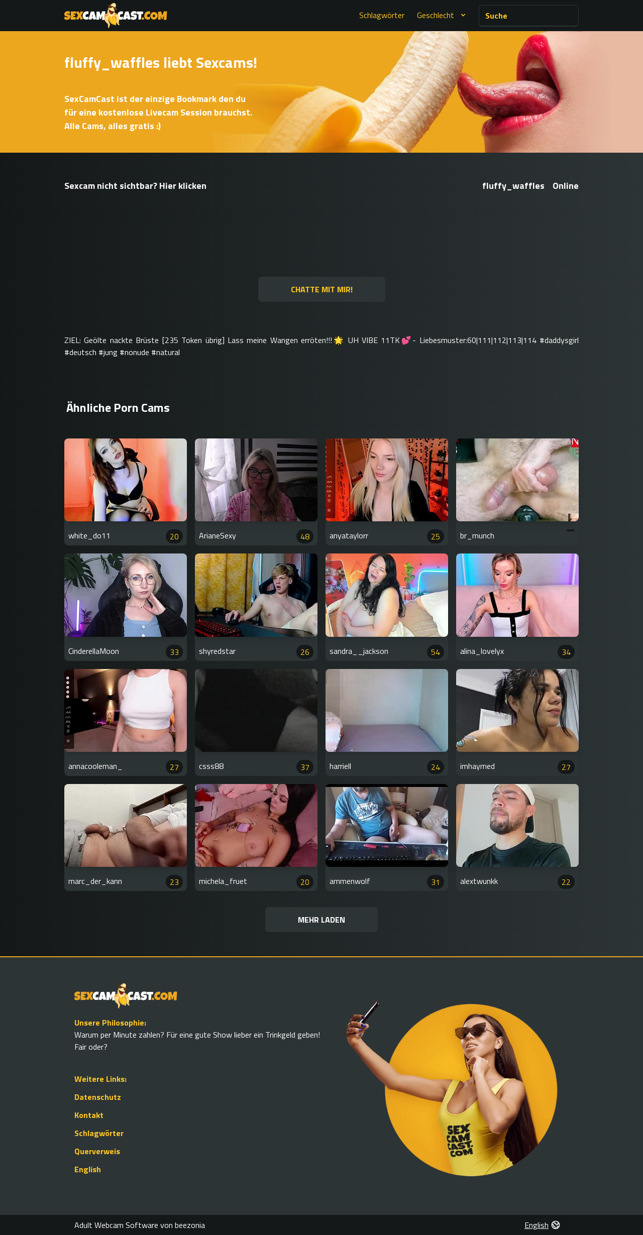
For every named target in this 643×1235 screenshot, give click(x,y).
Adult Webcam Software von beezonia (139, 1225)
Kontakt (88, 1115)
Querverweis (97, 1151)
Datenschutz (97, 1097)
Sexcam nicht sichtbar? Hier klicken (135, 185)
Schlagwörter (381, 15)
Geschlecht (442, 15)
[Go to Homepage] (115, 15)
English (87, 1169)
